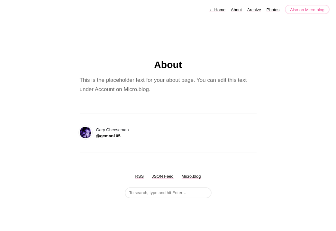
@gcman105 (108, 135)
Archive (254, 9)
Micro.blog (191, 176)
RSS (139, 176)
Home (217, 9)
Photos (273, 9)
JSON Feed (163, 176)
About (236, 9)
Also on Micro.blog (307, 9)
